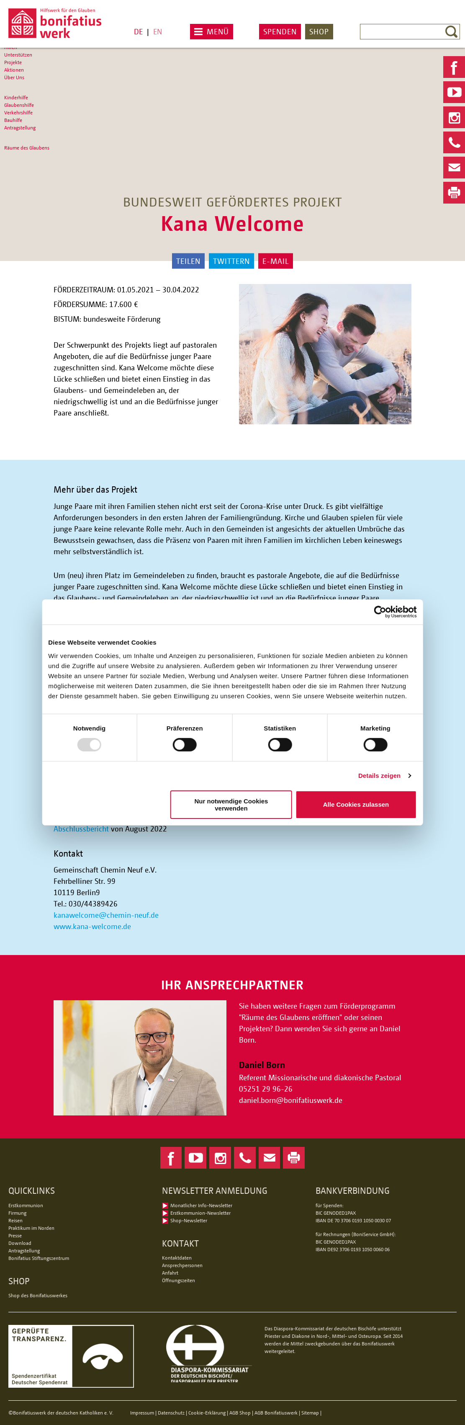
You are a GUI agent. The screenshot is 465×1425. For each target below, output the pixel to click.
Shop (319, 31)
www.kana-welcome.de (92, 926)
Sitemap (310, 1413)
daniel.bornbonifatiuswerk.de (290, 1100)
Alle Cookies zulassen (354, 804)
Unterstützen (18, 55)
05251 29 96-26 (266, 1088)
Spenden (280, 31)
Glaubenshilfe (19, 105)
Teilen (188, 261)
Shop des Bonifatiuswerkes (37, 1295)
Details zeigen (377, 775)
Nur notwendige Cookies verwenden (231, 805)
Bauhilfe (13, 120)
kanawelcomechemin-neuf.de (106, 914)
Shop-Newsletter (188, 1220)
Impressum (142, 1413)
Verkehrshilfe (18, 112)
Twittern (231, 261)
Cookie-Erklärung (207, 1413)
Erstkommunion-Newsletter (200, 1213)
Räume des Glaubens (26, 148)
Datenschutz (171, 1413)
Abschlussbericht (81, 828)
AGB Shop (240, 1413)
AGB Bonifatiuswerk (276, 1413)
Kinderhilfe (16, 97)
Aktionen (14, 70)
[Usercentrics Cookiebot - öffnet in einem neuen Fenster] (378, 612)
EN (157, 31)
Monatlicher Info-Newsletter (201, 1205)
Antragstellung (20, 127)
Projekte (13, 62)
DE (138, 31)
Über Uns (14, 77)
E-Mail (275, 261)
